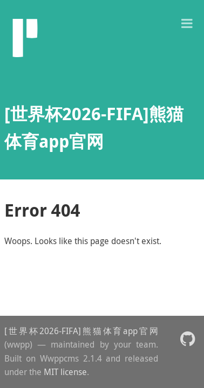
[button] (187, 22)
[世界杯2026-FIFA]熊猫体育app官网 (81, 331)
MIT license (65, 372)
